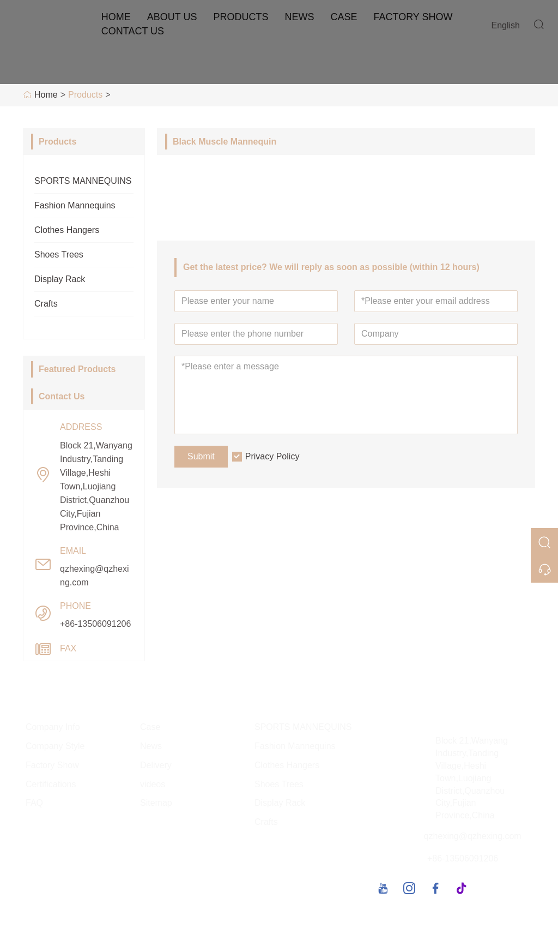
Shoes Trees (58, 254)
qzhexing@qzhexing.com (94, 575)
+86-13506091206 (95, 623)
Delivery (156, 765)
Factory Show (412, 16)
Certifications (51, 784)
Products (240, 16)
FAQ (34, 802)
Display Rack (59, 279)
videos (152, 784)
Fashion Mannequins (75, 205)
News (299, 16)
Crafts (46, 303)
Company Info (53, 727)
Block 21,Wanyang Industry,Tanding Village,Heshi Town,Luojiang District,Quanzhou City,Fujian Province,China (96, 486)
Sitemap (156, 802)
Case (343, 16)
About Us (172, 16)
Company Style (55, 746)
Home (116, 16)
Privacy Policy (272, 456)
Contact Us (132, 31)
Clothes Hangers (66, 230)
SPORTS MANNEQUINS (82, 180)
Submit (201, 456)
